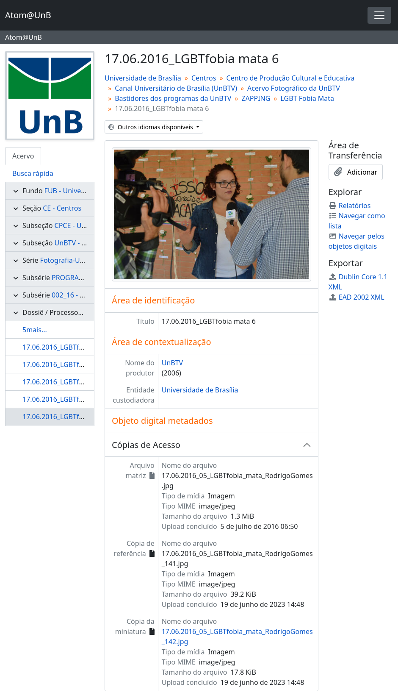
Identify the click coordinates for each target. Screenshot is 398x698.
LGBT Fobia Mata (307, 98)
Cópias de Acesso (146, 445)
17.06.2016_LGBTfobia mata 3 (69, 364)
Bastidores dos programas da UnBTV (173, 98)
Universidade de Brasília (143, 78)
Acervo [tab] (23, 156)
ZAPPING (255, 98)
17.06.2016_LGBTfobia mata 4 (69, 382)
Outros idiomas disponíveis (151, 127)
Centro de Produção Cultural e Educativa (291, 78)
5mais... (34, 329)
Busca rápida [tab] (32, 173)
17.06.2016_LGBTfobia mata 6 (69, 416)
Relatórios (350, 205)
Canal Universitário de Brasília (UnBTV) (176, 88)
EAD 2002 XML (356, 297)
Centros (203, 78)
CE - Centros (62, 208)
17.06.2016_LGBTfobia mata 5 (69, 399)
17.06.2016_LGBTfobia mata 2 (69, 347)
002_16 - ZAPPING (80, 295)
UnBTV (172, 362)
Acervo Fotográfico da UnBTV (293, 88)
